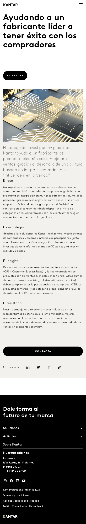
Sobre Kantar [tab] (13, 444)
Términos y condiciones (16, 495)
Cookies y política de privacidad (21, 501)
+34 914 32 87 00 (15, 471)
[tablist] (43, 459)
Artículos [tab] (10, 436)
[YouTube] (24, 482)
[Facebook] (11, 482)
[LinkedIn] (17, 482)
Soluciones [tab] (11, 428)
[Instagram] (5, 482)
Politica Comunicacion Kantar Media (23, 506)
